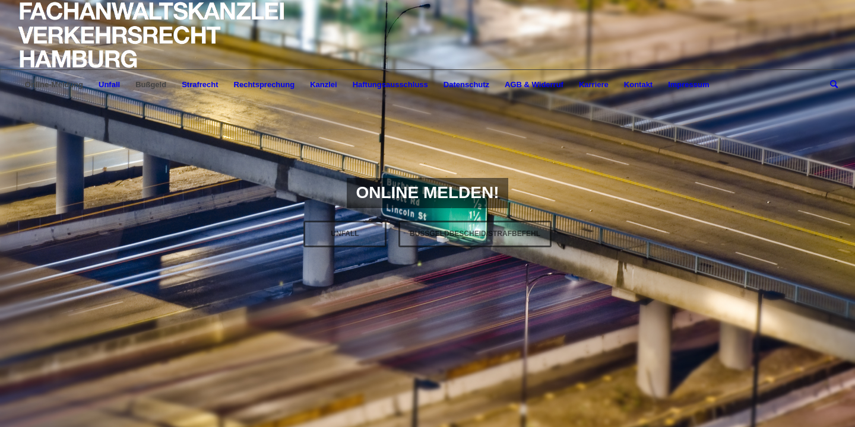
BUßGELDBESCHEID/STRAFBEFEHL (475, 234)
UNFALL (345, 234)
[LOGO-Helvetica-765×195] (152, 35)
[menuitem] (54, 85)
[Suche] (830, 85)
